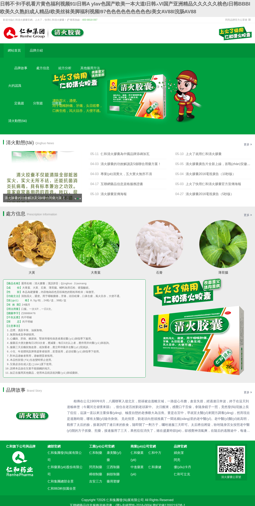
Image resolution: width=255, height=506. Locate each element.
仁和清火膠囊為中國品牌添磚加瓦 (125, 154)
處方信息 (42, 68)
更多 (248, 144)
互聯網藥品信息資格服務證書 (122, 184)
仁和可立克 (182, 474)
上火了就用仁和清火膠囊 (204, 154)
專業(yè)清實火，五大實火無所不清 (126, 174)
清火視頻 (64, 138)
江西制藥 (113, 467)
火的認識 (14, 85)
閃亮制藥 (95, 467)
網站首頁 (14, 50)
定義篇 (19, 103)
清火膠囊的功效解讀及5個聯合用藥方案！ (35, 198)
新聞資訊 (20, 138)
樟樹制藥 (95, 474)
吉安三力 (95, 481)
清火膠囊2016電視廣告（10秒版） (211, 174)
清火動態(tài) (17, 121)
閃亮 (177, 460)
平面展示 (42, 138)
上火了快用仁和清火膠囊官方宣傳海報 (213, 184)
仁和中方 (154, 452)
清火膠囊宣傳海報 (114, 194)
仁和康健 (154, 467)
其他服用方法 (90, 68)
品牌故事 (20, 68)
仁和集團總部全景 (61, 481)
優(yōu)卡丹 (182, 467)
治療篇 (57, 103)
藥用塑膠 (113, 481)
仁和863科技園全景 (62, 488)
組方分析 (64, 68)
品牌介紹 (36, 50)
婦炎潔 (179, 452)
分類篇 (38, 103)
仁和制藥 (95, 452)
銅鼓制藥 (113, 474)
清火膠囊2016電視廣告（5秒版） (210, 194)
